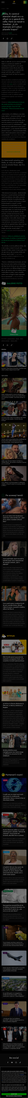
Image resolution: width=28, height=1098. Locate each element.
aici (1, 1080)
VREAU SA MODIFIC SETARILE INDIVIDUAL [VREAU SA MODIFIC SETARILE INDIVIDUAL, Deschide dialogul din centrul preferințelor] (14, 1095)
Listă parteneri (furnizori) (4, 1091)
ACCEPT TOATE (14, 1094)
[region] (14, 1082)
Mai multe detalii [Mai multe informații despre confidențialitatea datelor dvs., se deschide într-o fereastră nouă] (22, 1074)
